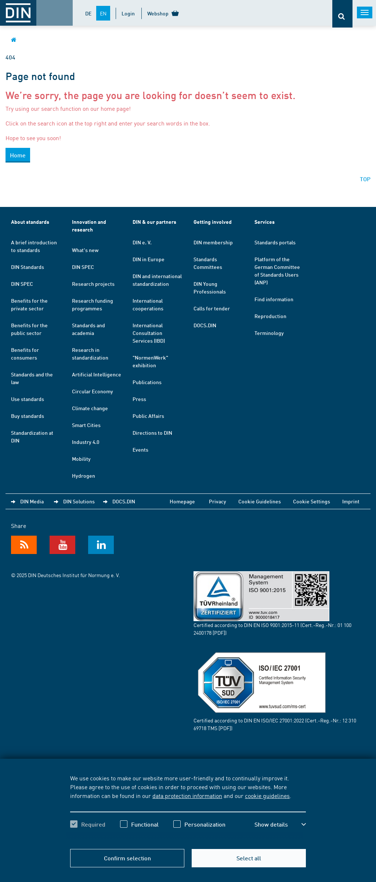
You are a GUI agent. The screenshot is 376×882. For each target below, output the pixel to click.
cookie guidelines (267, 795)
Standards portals (275, 242)
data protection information (187, 795)
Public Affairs (148, 415)
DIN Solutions (79, 501)
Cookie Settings (311, 501)
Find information (273, 299)
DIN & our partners (154, 222)
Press (139, 399)
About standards (30, 222)
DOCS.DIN (205, 325)
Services (264, 222)
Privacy (217, 501)
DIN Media (32, 501)
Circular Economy (92, 391)
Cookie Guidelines (259, 501)
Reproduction (270, 316)
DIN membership (213, 242)
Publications (147, 382)
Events (140, 449)
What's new (85, 250)
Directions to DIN (152, 432)
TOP (365, 178)
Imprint (350, 501)
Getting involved (213, 222)
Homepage (182, 501)
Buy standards (27, 415)
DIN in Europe (148, 259)
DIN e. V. (142, 242)
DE (88, 13)
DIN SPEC (22, 283)
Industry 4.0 (85, 441)
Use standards (27, 399)
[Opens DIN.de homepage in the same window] (14, 39)
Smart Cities (86, 425)
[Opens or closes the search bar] (342, 14)
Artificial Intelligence (96, 374)
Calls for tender (212, 308)
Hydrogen (83, 475)
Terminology (269, 332)
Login (128, 13)
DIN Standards (27, 266)
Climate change (90, 408)
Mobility (81, 458)
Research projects (93, 283)
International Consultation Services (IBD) (149, 333)
